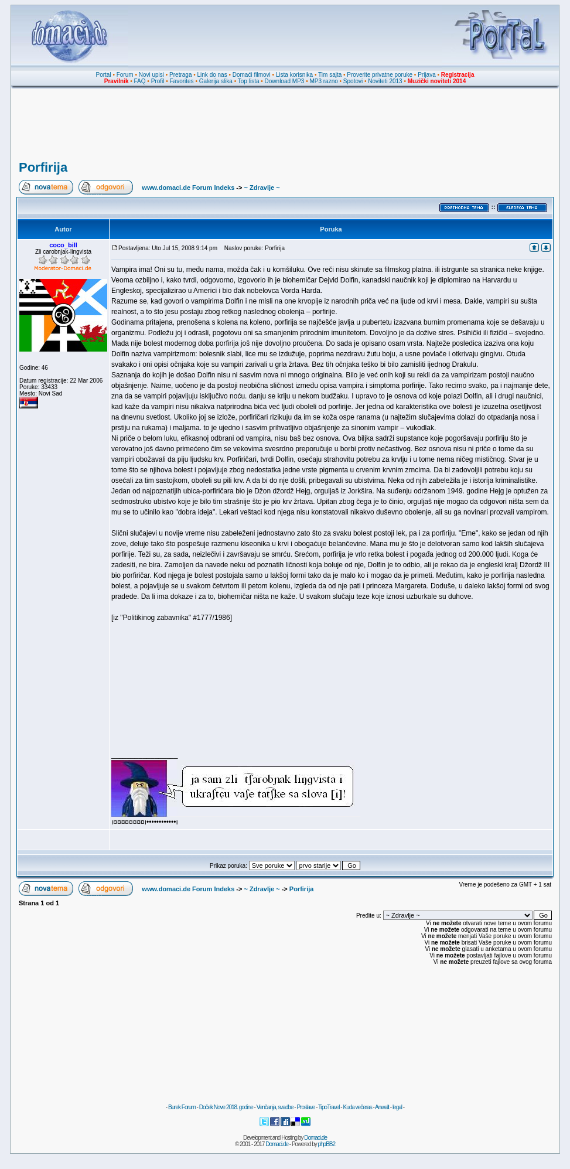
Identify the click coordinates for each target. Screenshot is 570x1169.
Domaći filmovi (252, 74)
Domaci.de (315, 1137)
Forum (125, 74)
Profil (158, 81)
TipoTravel (329, 1107)
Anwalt (382, 1107)
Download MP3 (285, 81)
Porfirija (43, 167)
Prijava (427, 74)
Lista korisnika (294, 74)
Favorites (181, 81)
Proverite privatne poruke (379, 74)
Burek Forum (182, 1107)
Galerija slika (216, 81)
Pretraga (180, 74)
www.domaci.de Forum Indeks (188, 187)
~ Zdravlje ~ (261, 187)
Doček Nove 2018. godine (226, 1107)
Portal (103, 74)
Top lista (249, 81)
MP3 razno (323, 81)
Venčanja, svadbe (275, 1107)
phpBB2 (327, 1144)
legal (397, 1107)
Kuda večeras (357, 1107)
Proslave (305, 1107)
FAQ (140, 81)
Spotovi (353, 81)
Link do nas (212, 74)
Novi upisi (151, 74)
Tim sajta (330, 74)
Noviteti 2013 (385, 81)
